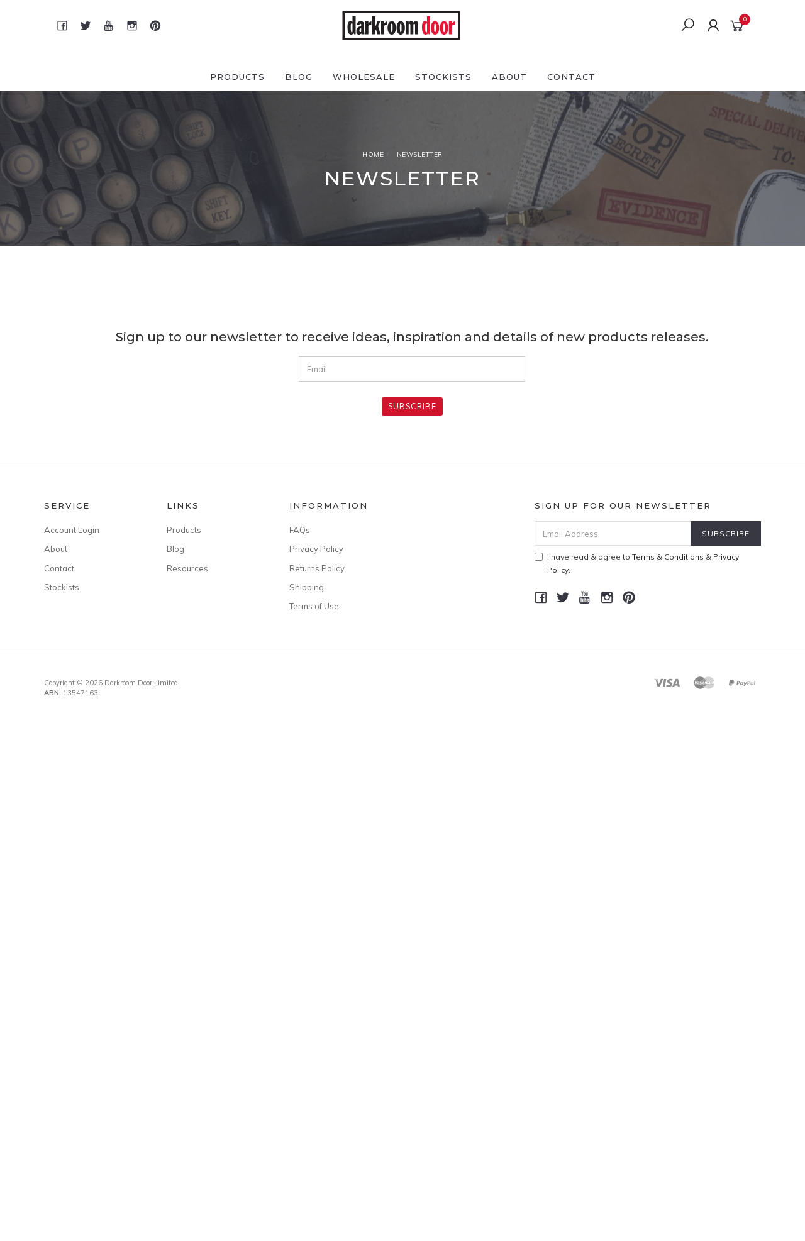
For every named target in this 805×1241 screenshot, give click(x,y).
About (509, 77)
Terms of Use (314, 606)
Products (237, 77)
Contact (571, 77)
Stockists (443, 77)
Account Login (71, 530)
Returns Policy (317, 568)
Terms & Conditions (668, 556)
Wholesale (364, 77)
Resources (187, 568)
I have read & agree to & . (637, 563)
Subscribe (412, 406)
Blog (299, 77)
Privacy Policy (316, 549)
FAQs (299, 530)
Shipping (306, 587)
